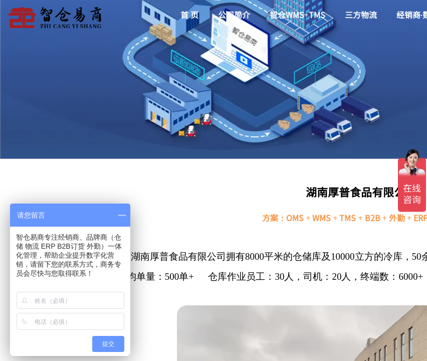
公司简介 (234, 15)
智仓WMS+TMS (297, 15)
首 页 (189, 15)
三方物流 (361, 15)
